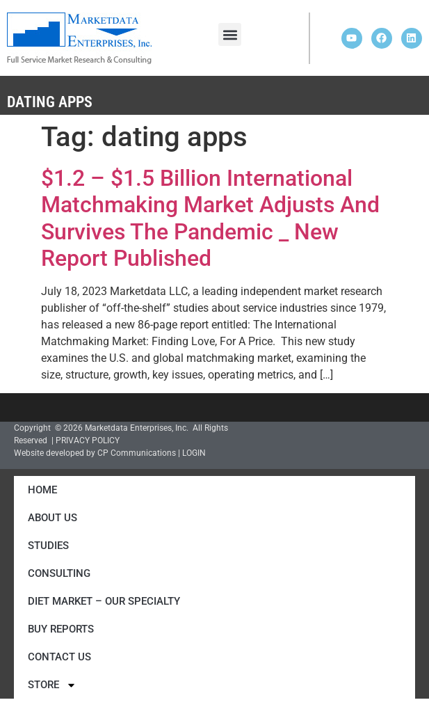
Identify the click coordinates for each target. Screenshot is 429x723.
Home (42, 490)
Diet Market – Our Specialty (104, 601)
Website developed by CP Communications (95, 453)
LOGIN (194, 453)
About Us (52, 517)
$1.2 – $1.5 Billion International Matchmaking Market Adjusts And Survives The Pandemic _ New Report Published (210, 218)
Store (52, 685)
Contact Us (59, 657)
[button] (229, 34)
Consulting (59, 573)
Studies (48, 545)
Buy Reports (61, 629)
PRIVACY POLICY (88, 440)
